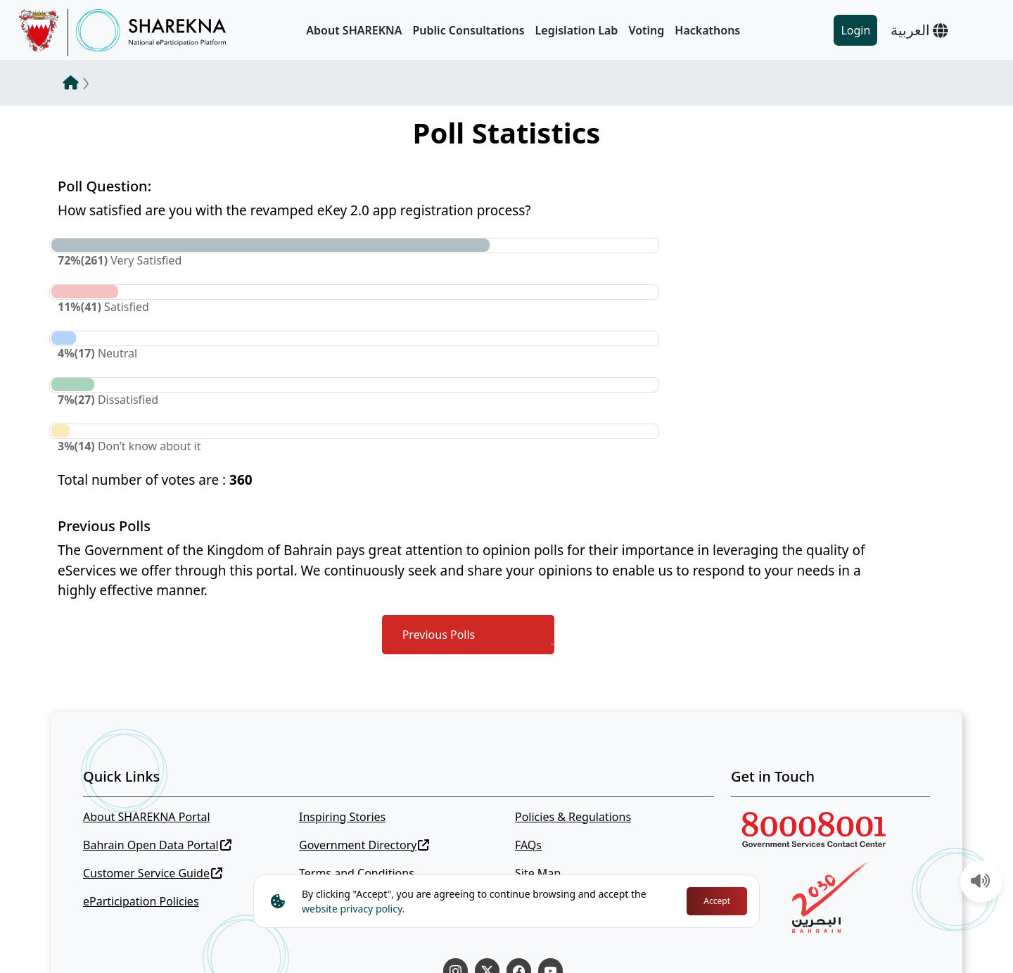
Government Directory (364, 845)
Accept (716, 901)
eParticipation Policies (141, 901)
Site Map (538, 873)
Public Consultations (469, 30)
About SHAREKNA (354, 30)
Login (855, 30)
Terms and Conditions (356, 873)
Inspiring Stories (342, 817)
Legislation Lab (576, 30)
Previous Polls (439, 634)
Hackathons (707, 30)
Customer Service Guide (152, 873)
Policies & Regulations (573, 817)
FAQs (528, 845)
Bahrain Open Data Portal (157, 845)
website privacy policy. (353, 908)
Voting (646, 30)
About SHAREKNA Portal (146, 817)
